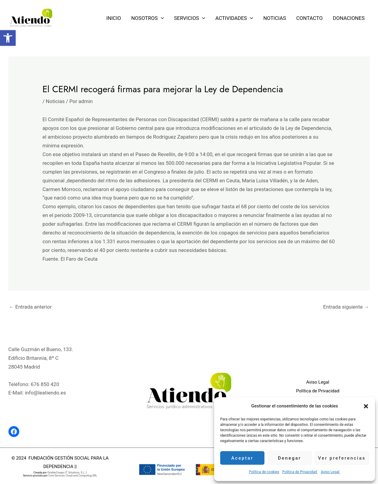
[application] (161, 18)
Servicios (189, 18)
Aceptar (242, 458)
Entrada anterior (30, 307)
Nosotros (147, 18)
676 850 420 (45, 384)
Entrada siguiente (346, 307)
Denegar (289, 458)
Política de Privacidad (300, 472)
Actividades (234, 18)
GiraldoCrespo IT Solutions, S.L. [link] (66, 472)
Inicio (113, 18)
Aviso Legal (330, 472)
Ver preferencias (342, 458)
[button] (8, 38)
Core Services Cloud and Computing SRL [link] (72, 475)
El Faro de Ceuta (79, 259)
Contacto (309, 18)
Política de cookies (264, 472)
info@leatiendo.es (45, 393)
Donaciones (348, 18)
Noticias (274, 18)
